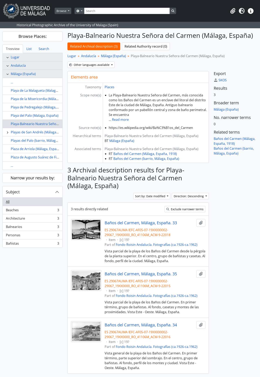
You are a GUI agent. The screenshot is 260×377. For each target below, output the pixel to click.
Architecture (32, 219)
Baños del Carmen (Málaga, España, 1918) (145, 153)
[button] (232, 11)
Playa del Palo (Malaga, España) (34, 115)
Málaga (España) (23, 74)
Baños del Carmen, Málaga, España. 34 (141, 325)
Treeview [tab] (13, 49)
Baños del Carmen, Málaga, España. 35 (141, 273)
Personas (32, 236)
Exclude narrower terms (185, 209)
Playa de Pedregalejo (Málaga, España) (40, 107)
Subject (13, 192)
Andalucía (18, 65)
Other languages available (89, 65)
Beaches (32, 211)
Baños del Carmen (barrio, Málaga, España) (146, 158)
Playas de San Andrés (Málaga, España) (40, 132)
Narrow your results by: (33, 178)
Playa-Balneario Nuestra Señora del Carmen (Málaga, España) (58, 124)
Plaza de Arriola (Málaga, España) (36, 149)
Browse (61, 11)
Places (109, 87)
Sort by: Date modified (150, 196)
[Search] (127, 11)
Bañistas (32, 244)
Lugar (15, 57)
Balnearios (32, 227)
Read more (120, 119)
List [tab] (29, 49)
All (8, 201)
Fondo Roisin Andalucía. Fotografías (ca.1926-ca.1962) (156, 244)
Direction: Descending (189, 196)
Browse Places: (32, 36)
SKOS (220, 80)
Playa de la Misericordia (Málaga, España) (42, 99)
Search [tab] (44, 49)
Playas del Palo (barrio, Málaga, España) (41, 140)
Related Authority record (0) (146, 46)
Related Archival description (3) (94, 46)
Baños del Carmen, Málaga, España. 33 (141, 222)
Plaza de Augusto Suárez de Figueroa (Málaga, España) (52, 157)
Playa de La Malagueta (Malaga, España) (41, 90)
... (12, 82)
